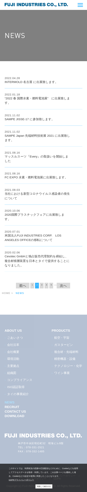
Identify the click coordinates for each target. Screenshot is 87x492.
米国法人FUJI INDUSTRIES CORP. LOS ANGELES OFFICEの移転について (33, 239)
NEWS (9, 402)
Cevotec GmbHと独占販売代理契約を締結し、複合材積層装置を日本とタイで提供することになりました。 (37, 262)
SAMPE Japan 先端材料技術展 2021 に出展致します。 (37, 139)
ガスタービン (63, 344)
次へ (63, 287)
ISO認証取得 (15, 387)
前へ (22, 287)
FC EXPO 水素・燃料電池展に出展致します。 (36, 178)
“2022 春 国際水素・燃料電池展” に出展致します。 (37, 102)
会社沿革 (13, 344)
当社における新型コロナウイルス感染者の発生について (37, 197)
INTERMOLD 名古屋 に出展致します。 (31, 83)
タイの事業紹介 (18, 394)
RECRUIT (12, 407)
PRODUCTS (61, 330)
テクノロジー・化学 (68, 366)
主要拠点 (13, 366)
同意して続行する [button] (44, 486)
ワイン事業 (62, 373)
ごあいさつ (15, 337)
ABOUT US (13, 330)
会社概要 (13, 352)
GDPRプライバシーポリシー (21, 480)
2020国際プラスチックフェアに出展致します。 (34, 218)
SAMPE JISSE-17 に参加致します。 (29, 120)
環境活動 (13, 358)
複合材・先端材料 (66, 352)
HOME (6, 293)
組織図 (11, 373)
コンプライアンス (19, 380)
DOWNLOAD (14, 416)
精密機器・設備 (64, 358)
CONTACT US (15, 411)
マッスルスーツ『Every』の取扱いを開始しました (36, 160)
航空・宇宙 (61, 337)
